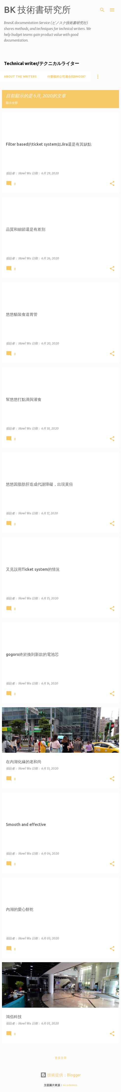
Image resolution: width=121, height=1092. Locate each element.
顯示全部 (12, 102)
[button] (112, 184)
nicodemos (70, 1085)
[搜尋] (102, 10)
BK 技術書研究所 (37, 9)
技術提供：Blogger (60, 1075)
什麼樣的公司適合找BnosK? (66, 76)
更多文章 (61, 1057)
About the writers (20, 76)
